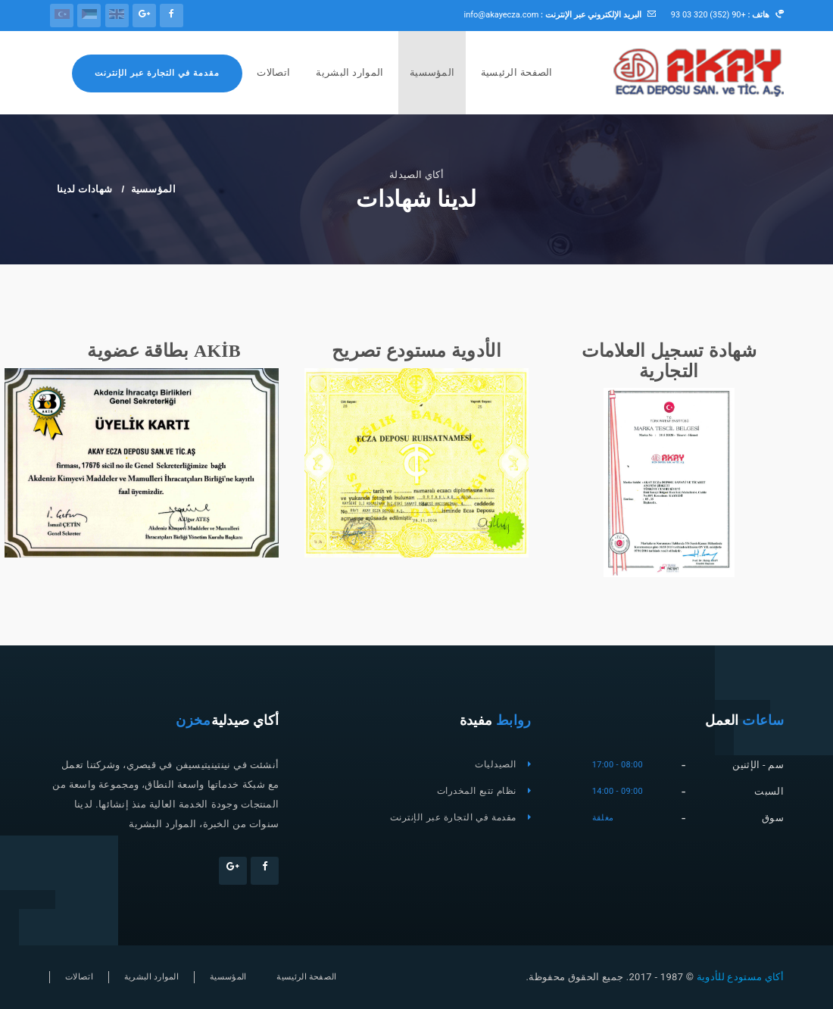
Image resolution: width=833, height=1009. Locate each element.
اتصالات (273, 72)
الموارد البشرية (349, 72)
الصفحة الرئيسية (517, 72)
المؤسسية (432, 72)
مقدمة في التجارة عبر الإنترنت (157, 73)
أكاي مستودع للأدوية (739, 976)
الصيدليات (495, 764)
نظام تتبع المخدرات (476, 791)
